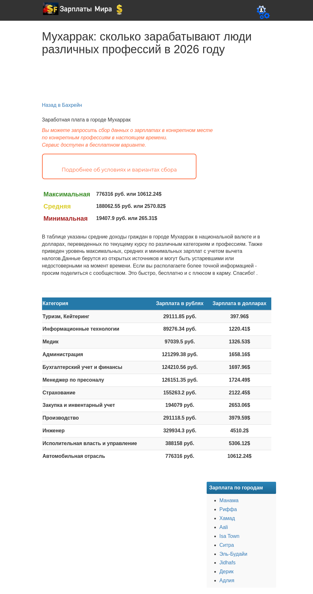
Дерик (226, 571)
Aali (223, 527)
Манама (228, 500)
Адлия (226, 580)
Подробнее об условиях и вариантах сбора (119, 170)
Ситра (226, 545)
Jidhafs (227, 562)
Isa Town (229, 536)
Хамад (227, 518)
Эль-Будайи (233, 554)
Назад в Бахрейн (62, 105)
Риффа (228, 509)
